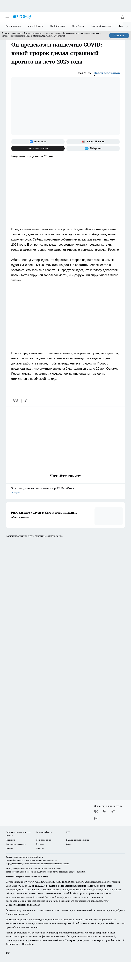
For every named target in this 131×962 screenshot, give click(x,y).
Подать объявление (101, 26)
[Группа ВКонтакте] (38, 141)
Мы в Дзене (78, 26)
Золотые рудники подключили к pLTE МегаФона (65, 490)
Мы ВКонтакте (57, 26)
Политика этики (43, 840)
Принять (119, 35)
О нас (68, 844)
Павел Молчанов (107, 73)
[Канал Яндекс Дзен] (38, 148)
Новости (40, 848)
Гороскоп (10, 840)
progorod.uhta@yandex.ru (18, 876)
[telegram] (26, 400)
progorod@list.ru (77, 871)
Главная (9, 848)
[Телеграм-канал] (93, 148)
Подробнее (28, 944)
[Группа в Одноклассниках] (104, 811)
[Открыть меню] (7, 16)
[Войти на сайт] (122, 16)
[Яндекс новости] (93, 141)
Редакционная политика (77, 840)
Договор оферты (44, 832)
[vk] (16, 400)
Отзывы (40, 844)
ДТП (68, 832)
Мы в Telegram (35, 26)
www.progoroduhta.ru (32, 857)
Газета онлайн (13, 26)
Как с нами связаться (16, 844)
